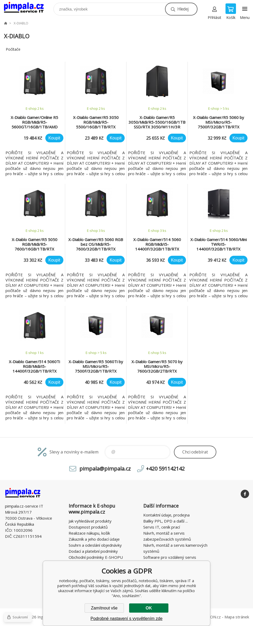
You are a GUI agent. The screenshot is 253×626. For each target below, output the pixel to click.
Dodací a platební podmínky (93, 551)
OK (149, 608)
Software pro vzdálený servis (169, 557)
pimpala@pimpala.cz (105, 468)
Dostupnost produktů (88, 527)
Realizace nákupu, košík (89, 533)
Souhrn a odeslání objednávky (95, 545)
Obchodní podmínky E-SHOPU (96, 557)
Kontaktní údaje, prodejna (166, 515)
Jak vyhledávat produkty (90, 521)
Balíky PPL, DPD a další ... (165, 521)
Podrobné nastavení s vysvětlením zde (127, 618)
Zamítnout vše (104, 608)
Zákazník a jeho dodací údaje (94, 539)
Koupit (54, 138)
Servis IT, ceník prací (161, 527)
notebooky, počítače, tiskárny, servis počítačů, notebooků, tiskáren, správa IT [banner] (27, 7)
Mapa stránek (236, 616)
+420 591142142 (165, 468)
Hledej (182, 9)
